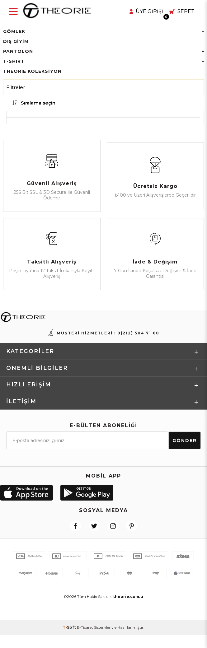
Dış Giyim (16, 41)
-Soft (70, 640)
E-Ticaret (85, 640)
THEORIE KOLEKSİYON (32, 71)
